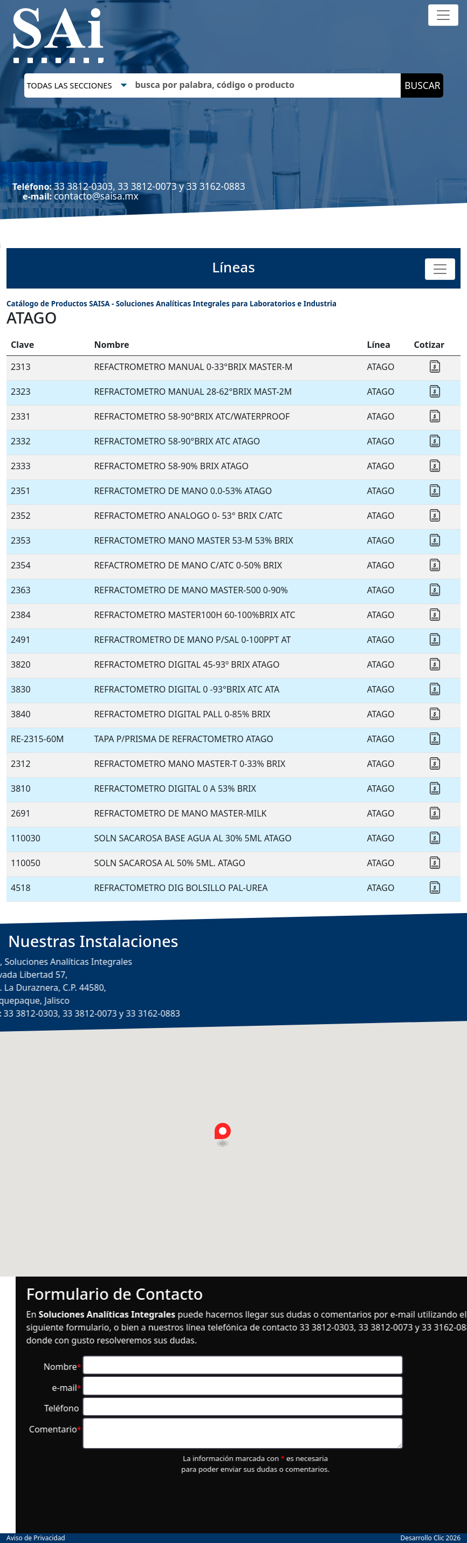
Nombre (307, 1367)
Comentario (299, 1429)
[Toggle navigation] (443, 15)
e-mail (311, 1388)
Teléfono (307, 1408)
